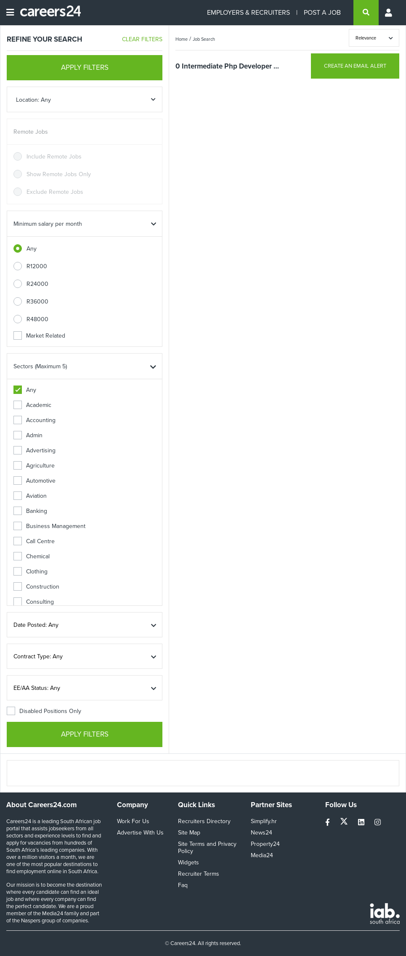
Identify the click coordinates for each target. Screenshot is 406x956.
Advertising (34, 450)
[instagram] (377, 822)
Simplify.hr (264, 821)
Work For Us (133, 821)
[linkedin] (362, 822)
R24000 (37, 284)
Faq (183, 885)
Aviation (30, 495)
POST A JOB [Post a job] (322, 12)
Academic (32, 405)
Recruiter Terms (198, 873)
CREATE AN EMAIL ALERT (355, 66)
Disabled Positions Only (44, 711)
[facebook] (328, 822)
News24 (261, 832)
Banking (30, 511)
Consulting (33, 601)
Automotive (34, 480)
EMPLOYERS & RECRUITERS (248, 12)
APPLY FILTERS (85, 67)
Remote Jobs (30, 131)
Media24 (262, 855)
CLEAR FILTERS (142, 39)
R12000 (37, 266)
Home (181, 39)
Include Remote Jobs (54, 156)
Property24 (265, 844)
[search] (366, 12)
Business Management (49, 526)
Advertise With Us (140, 832)
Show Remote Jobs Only (59, 174)
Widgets (188, 862)
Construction (36, 586)
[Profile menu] (389, 12)
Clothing (30, 571)
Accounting (34, 420)
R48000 (37, 319)
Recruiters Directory (204, 821)
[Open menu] (10, 12)
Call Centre (34, 541)
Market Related (39, 335)
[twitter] (345, 822)
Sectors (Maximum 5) (40, 366)
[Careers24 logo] (47, 12)
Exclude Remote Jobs (55, 192)
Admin (27, 435)
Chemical (31, 556)
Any (32, 248)
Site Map (189, 832)
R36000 (37, 301)
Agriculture (34, 465)
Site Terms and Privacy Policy (207, 848)
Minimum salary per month (47, 223)
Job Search (204, 39)
